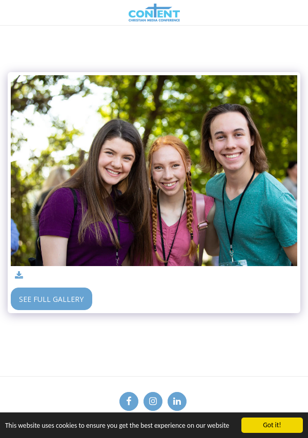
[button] (11, 12)
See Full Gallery (51, 299)
